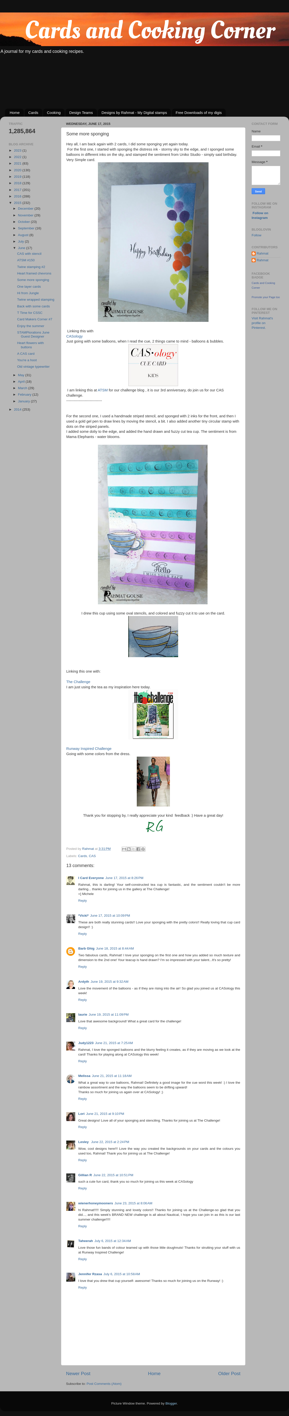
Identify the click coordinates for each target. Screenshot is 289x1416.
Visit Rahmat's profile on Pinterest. (262, 323)
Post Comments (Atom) (104, 1384)
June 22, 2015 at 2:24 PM (110, 1142)
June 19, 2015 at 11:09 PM (109, 1014)
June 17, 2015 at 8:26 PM (124, 878)
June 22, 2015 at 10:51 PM (113, 1175)
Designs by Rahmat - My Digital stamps (134, 112)
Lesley (84, 1142)
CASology (74, 336)
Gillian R (85, 1175)
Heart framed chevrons (34, 273)
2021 (18, 163)
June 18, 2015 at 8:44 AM (115, 948)
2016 (18, 196)
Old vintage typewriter (33, 366)
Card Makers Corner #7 (34, 319)
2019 (18, 176)
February (25, 394)
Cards (33, 112)
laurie (82, 1014)
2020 (18, 170)
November (26, 215)
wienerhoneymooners (95, 1203)
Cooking (54, 112)
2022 (18, 157)
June (22, 248)
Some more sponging (33, 280)
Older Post (229, 1373)
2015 (18, 203)
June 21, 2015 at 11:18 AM (112, 1076)
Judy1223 (86, 1043)
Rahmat (262, 253)
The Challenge (78, 682)
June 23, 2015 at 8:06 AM (133, 1203)
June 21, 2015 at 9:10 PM (105, 1114)
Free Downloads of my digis (199, 112)
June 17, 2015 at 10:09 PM (110, 915)
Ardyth (83, 981)
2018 (18, 183)
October (24, 222)
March (23, 388)
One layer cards (29, 286)
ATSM (103, 390)
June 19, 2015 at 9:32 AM (110, 981)
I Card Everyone (91, 878)
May (21, 375)
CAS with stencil (29, 254)
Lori (81, 1114)
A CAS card (26, 353)
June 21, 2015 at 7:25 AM (114, 1043)
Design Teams (81, 112)
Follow (256, 235)
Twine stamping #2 (31, 267)
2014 (18, 409)
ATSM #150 (26, 260)
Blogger (171, 1403)
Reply (82, 900)
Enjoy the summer (30, 326)
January (24, 401)
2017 (18, 190)
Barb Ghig (86, 948)
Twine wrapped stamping (35, 299)
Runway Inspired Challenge (89, 749)
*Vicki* (83, 915)
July (21, 241)
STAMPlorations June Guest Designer (33, 334)
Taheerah (85, 1241)
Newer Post (78, 1373)
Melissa (84, 1076)
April (22, 381)
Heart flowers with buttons (30, 345)
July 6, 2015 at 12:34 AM (112, 1241)
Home (15, 112)
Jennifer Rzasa (90, 1274)
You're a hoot (27, 360)
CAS (92, 856)
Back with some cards (33, 306)
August (23, 235)
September (26, 228)
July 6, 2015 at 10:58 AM (121, 1274)
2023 (18, 150)
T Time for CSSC (30, 313)
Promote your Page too (266, 297)
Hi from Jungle (28, 293)
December (26, 208)
